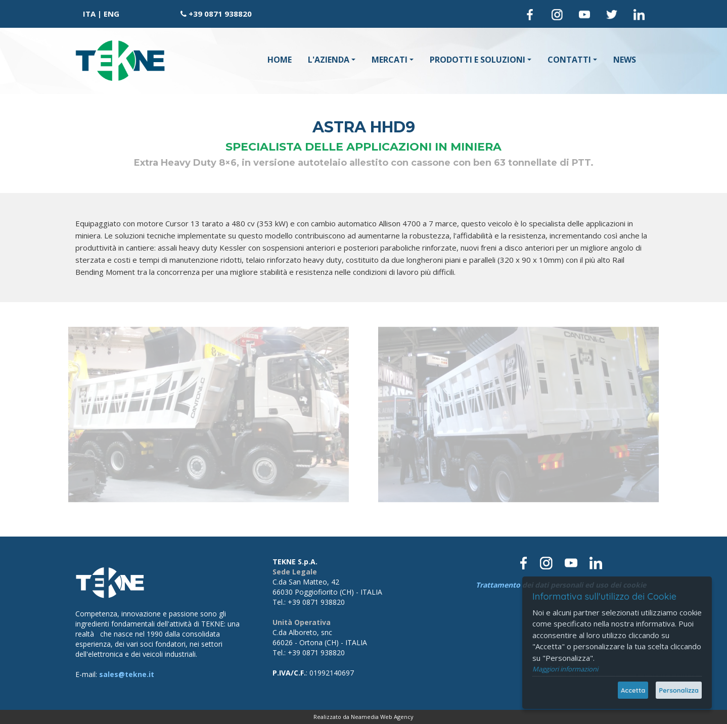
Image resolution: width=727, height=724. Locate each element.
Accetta (633, 690)
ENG (111, 14)
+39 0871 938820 (220, 14)
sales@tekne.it (126, 674)
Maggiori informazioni (565, 668)
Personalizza (679, 690)
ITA (89, 14)
